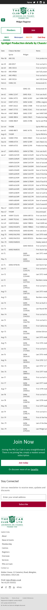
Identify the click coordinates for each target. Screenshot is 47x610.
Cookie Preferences (28, 598)
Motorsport (17, 34)
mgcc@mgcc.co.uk (13, 580)
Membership (7, 544)
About (4, 536)
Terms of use (15, 598)
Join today (23, 463)
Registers (6, 552)
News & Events (8, 540)
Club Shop (41, 34)
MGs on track (7, 564)
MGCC (6, 34)
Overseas (6, 556)
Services (5, 560)
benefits (34, 469)
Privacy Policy (4, 598)
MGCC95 (29, 34)
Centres (5, 548)
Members (11, 27)
